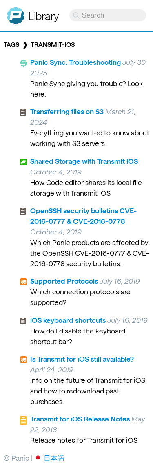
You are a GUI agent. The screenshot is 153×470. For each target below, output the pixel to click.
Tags (11, 44)
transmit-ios (53, 44)
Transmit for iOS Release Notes (80, 419)
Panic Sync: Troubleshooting (75, 62)
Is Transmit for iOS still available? (82, 359)
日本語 (54, 458)
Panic (15, 12)
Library (43, 15)
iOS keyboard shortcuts (68, 320)
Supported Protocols (64, 281)
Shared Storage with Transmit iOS (84, 161)
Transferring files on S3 (67, 111)
